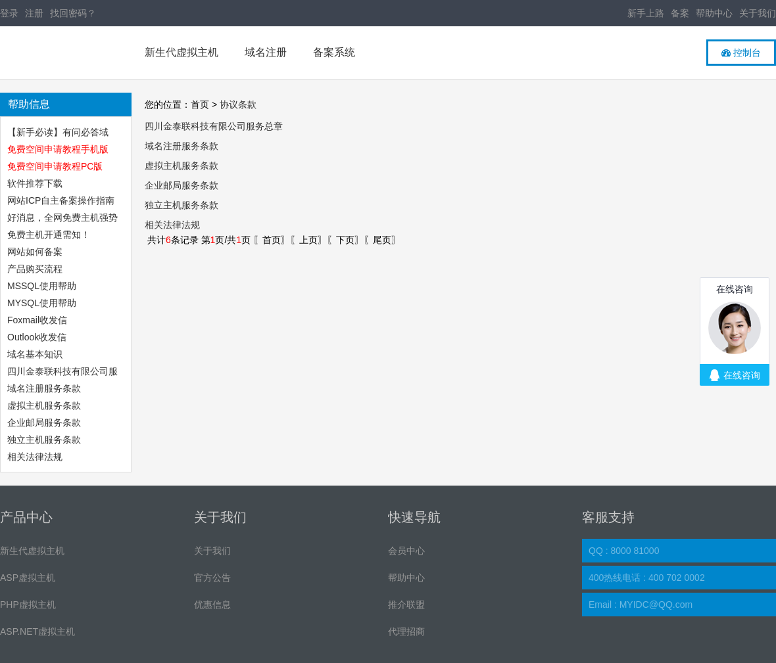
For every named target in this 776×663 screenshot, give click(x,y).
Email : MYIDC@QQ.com (640, 604)
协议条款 (238, 104)
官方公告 (212, 577)
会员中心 (406, 550)
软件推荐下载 (34, 183)
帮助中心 (714, 13)
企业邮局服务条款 (44, 422)
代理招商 (406, 631)
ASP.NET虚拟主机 (37, 631)
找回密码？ (73, 13)
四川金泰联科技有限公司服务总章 (214, 126)
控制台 (741, 52)
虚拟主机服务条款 (45, 405)
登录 (9, 13)
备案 (680, 13)
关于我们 (757, 13)
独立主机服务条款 (44, 439)
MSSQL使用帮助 (41, 286)
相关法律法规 (34, 456)
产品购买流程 (34, 268)
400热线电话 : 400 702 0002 (647, 577)
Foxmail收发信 (37, 320)
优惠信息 (212, 604)
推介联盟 (406, 604)
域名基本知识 (34, 354)
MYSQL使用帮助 (41, 303)
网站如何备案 (34, 251)
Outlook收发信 (36, 337)
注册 (34, 13)
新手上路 (645, 13)
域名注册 (266, 52)
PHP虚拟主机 (28, 604)
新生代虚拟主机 (181, 52)
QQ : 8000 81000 (624, 550)
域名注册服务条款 (44, 388)
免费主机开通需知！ (48, 234)
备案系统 (334, 52)
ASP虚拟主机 (27, 577)
